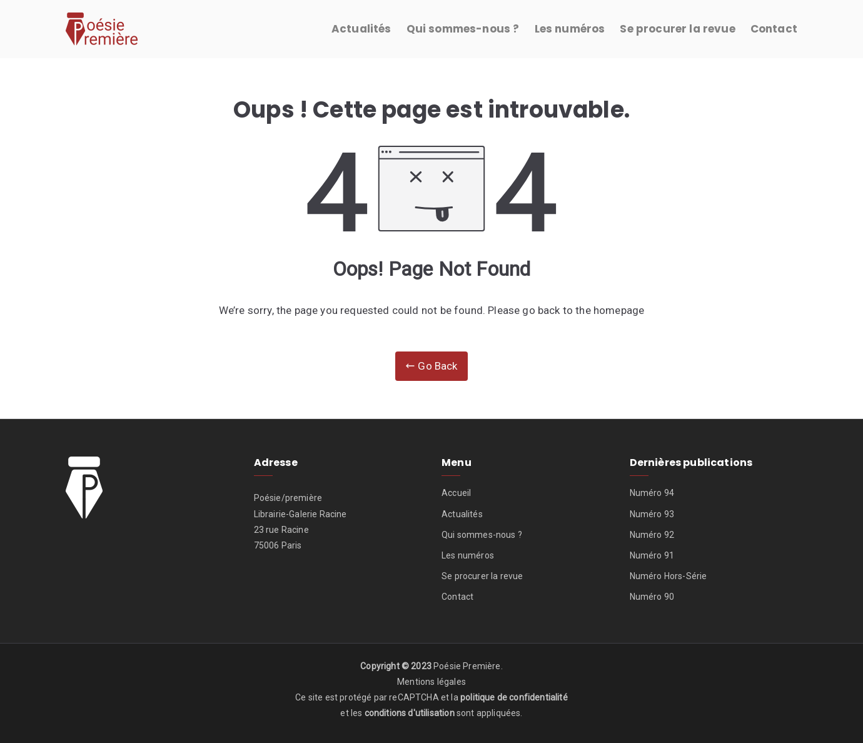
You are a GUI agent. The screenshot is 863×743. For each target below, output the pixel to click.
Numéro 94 (652, 493)
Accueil (456, 493)
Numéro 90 (652, 597)
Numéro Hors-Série (668, 576)
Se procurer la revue (677, 28)
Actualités (361, 28)
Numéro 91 (652, 555)
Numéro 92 (652, 535)
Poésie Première (467, 666)
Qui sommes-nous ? (463, 28)
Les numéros (570, 28)
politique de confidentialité (514, 697)
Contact (773, 28)
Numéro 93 (652, 514)
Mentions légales (431, 682)
